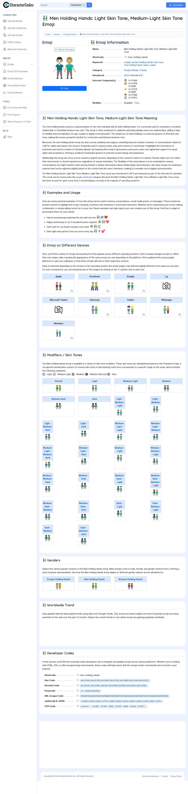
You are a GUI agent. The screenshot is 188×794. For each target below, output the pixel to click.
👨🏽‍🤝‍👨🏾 (47, 502)
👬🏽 (166, 401)
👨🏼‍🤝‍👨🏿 (83, 474)
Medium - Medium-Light (156, 464)
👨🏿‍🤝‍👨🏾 (83, 554)
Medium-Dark (59, 412)
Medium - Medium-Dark (48, 492)
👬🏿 (94, 419)
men (161, 75)
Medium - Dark (84, 490)
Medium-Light (130, 394)
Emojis (57, 34)
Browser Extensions (150, 789)
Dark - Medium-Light (155, 519)
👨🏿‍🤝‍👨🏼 (155, 530)
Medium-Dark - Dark (83, 519)
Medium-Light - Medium (155, 440)
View (137, 116)
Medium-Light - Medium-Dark (47, 466)
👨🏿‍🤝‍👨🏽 (47, 551)
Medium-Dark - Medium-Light (155, 493)
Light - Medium (155, 414)
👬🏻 (94, 401)
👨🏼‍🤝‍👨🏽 (155, 450)
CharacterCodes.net (67, 789)
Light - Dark (83, 438)
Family (143, 83)
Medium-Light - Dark (83, 464)
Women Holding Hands (130, 592)
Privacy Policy (176, 789)
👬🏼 (130, 401)
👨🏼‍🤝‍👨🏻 (119, 450)
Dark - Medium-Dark (83, 544)
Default (58, 394)
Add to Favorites (64, 63)
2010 (126, 88)
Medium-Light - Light (119, 440)
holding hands (146, 75)
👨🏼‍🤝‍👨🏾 (47, 478)
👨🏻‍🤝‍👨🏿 (83, 447)
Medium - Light (120, 463)
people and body (84, 190)
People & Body (69, 34)
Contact (164, 789)
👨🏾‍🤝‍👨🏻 (119, 502)
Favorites (176, 5)
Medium (166, 394)
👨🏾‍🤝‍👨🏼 (155, 505)
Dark (94, 412)
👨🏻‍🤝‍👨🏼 (119, 426)
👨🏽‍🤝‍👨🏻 (119, 471)
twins (145, 78)
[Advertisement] (112, 46)
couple (127, 75)
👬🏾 (58, 419)
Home (48, 34)
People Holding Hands (58, 592)
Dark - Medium (47, 543)
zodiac (153, 78)
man (156, 75)
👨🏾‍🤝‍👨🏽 (47, 530)
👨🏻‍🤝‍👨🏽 (155, 422)
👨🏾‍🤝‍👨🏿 (83, 530)
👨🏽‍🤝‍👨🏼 (155, 474)
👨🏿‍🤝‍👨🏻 (119, 527)
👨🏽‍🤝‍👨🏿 (83, 499)
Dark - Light (120, 518)
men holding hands (133, 78)
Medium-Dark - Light (119, 492)
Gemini (135, 75)
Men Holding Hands (94, 592)
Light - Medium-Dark (47, 440)
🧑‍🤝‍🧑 (58, 599)
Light (94, 394)
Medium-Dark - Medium (47, 519)
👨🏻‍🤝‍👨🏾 (47, 450)
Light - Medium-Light (119, 415)
